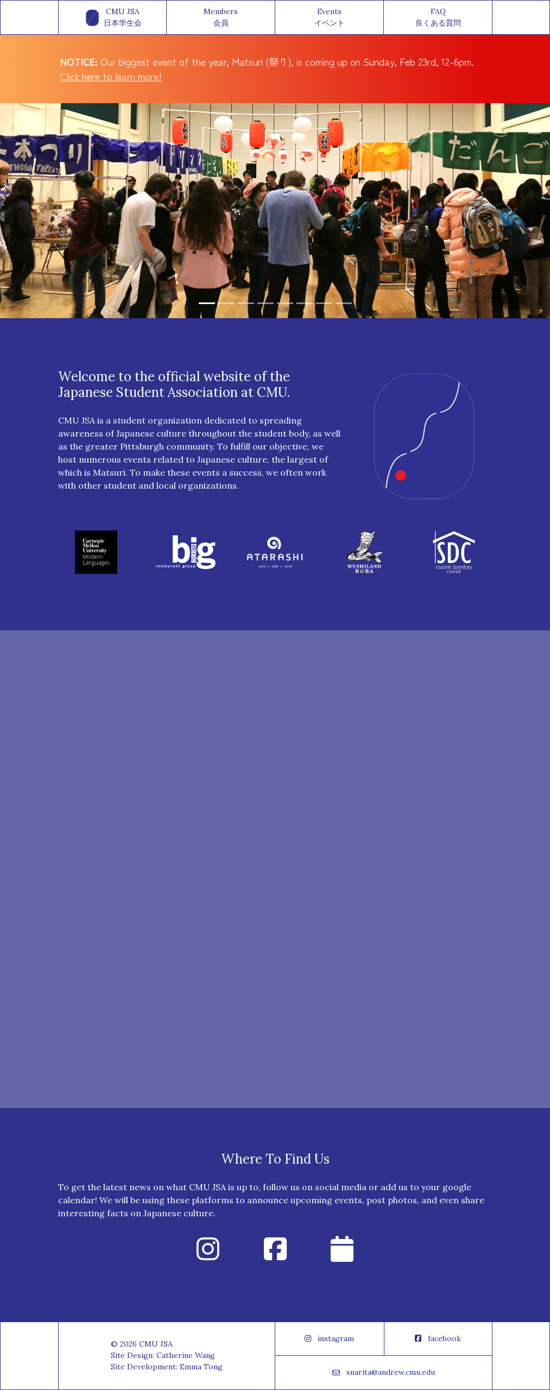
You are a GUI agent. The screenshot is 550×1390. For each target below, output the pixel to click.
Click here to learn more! (111, 76)
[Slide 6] (304, 303)
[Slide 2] (226, 303)
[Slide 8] (344, 303)
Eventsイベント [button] (329, 17)
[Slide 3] (246, 303)
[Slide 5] (285, 303)
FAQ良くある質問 (438, 17)
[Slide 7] (324, 303)
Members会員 (221, 17)
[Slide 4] (265, 303)
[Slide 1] (207, 303)
